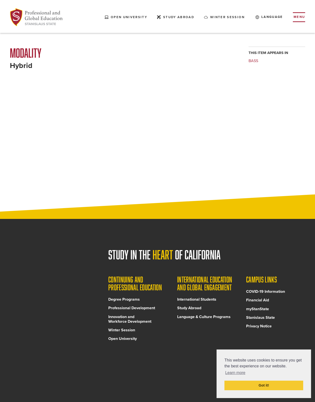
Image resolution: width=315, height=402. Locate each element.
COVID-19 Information (265, 292)
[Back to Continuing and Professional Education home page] (36, 17)
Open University (122, 339)
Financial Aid (257, 301)
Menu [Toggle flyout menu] (299, 17)
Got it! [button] (264, 385)
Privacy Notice (259, 327)
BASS (253, 60)
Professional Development (131, 309)
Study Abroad (189, 309)
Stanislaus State (260, 318)
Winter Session (121, 331)
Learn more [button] (235, 373)
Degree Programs (124, 300)
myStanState (257, 309)
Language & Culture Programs (204, 317)
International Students (196, 300)
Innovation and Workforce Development (129, 320)
